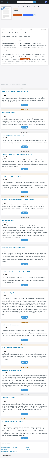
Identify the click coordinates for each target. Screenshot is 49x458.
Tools (21, 29)
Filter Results (44, 29)
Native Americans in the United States (9, 447)
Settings (32, 29)
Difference (27, 447)
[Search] (34, 2)
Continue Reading (25, 59)
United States (4, 449)
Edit (12, 29)
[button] (2, 1)
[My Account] (46, 2)
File (3, 29)
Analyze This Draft (28, 14)
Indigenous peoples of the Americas (9, 451)
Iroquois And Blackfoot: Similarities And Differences (28, 7)
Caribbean (27, 449)
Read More (24, 104)
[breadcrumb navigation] (24, 5)
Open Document (17, 14)
